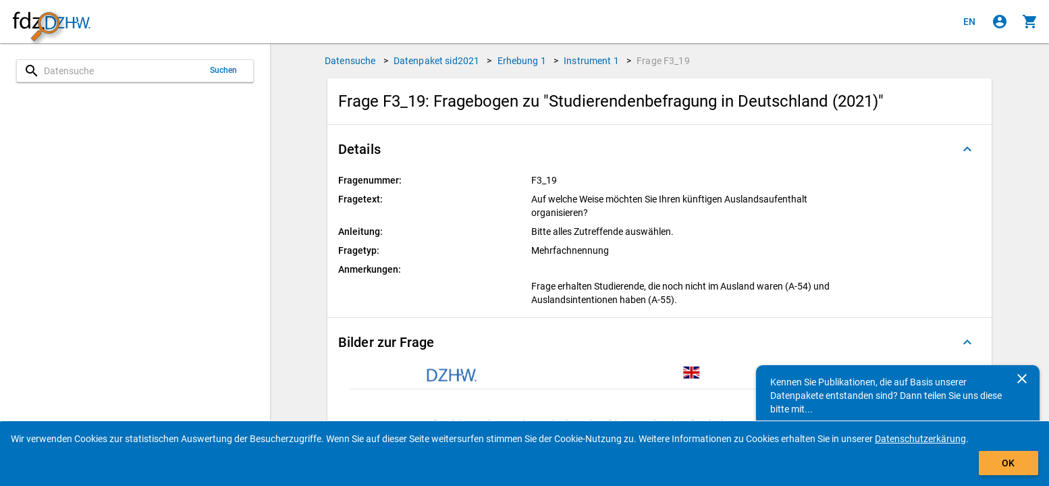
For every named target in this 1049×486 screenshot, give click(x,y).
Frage (663, 60)
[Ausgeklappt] (967, 149)
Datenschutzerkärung (920, 438)
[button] (659, 149)
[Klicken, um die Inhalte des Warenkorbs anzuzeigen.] (1030, 21)
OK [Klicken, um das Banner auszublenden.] (1008, 463)
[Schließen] (1021, 378)
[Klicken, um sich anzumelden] (999, 21)
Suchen (224, 70)
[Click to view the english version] (969, 21)
